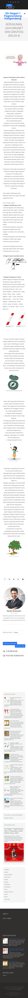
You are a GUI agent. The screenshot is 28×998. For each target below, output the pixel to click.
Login (9, 5)
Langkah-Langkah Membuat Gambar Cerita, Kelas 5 (16, 744)
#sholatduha (7, 887)
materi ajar (7, 899)
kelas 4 (16, 632)
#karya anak (7, 877)
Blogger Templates (17, 988)
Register (10, 7)
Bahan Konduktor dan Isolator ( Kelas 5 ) (15, 787)
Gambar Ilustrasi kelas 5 (15, 776)
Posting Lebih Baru (10, 643)
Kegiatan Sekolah (8, 891)
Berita (5, 889)
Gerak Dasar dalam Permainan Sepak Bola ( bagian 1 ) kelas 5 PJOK (16, 710)
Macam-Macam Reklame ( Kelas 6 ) (16, 799)
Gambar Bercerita (14, 754)
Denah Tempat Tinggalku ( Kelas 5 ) (16, 765)
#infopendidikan (8, 874)
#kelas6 (6, 882)
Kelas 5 (6, 896)
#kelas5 (6, 879)
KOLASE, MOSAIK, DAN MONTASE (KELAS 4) (15, 732)
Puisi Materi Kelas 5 (14, 720)
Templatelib (18, 989)
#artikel (6, 872)
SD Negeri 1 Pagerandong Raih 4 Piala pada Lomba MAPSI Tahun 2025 (13, 831)
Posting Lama (20, 646)
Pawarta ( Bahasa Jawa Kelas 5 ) (15, 698)
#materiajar (7, 884)
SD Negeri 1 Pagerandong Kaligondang (13, 16)
